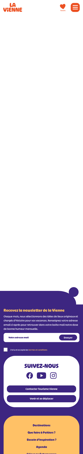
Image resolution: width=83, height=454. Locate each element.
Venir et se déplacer (41, 398)
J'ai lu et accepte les (28, 349)
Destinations (41, 425)
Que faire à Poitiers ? (41, 433)
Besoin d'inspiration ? (41, 440)
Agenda (41, 447)
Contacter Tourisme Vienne (41, 389)
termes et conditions (38, 349)
